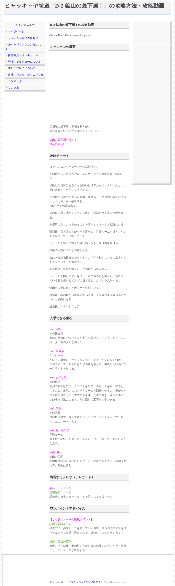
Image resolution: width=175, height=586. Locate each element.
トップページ (16, 31)
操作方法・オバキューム (23, 55)
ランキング (15, 81)
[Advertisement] (87, 17)
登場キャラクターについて (24, 61)
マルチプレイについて (21, 68)
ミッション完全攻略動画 (23, 37)
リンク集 (13, 87)
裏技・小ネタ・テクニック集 (26, 74)
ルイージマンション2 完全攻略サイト (82, 581)
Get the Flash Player (60, 35)
